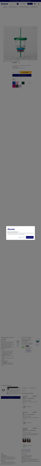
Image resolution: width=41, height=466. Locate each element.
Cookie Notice (20, 233)
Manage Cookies (22, 237)
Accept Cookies (30, 237)
